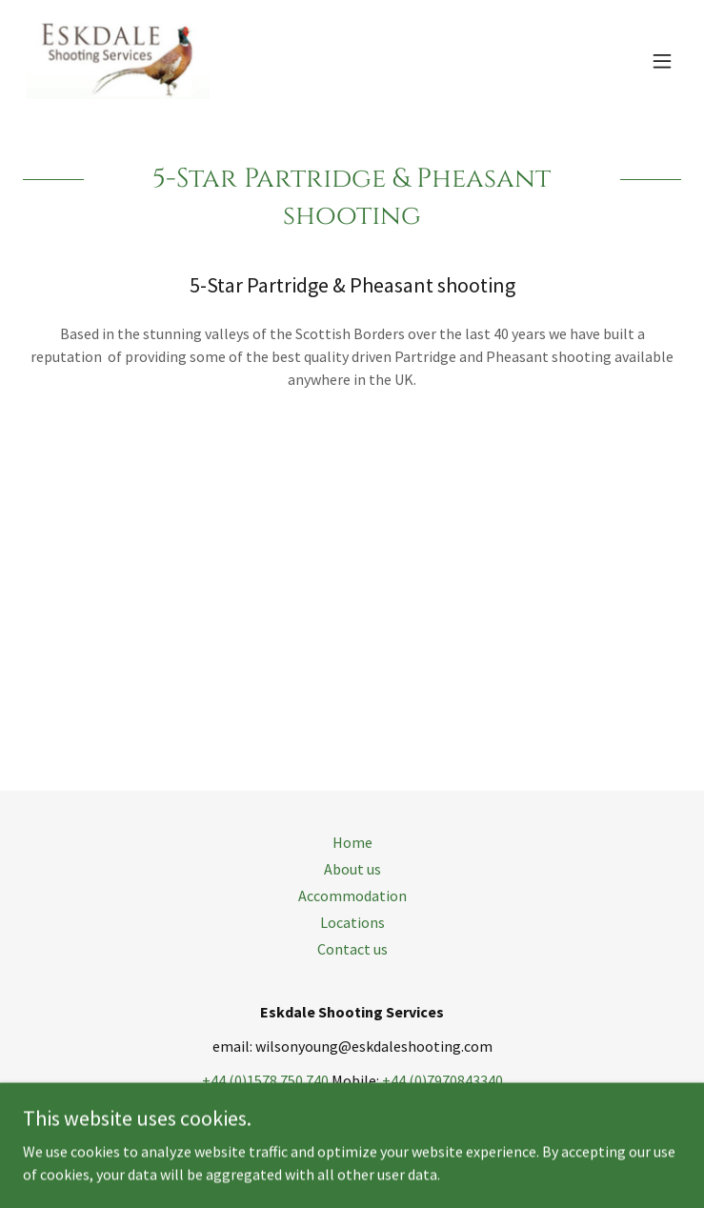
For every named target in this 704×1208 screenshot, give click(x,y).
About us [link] (352, 868)
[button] (662, 61)
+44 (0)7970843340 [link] (442, 1080)
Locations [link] (352, 922)
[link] (116, 61)
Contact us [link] (352, 948)
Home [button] (352, 842)
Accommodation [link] (352, 895)
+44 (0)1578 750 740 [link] (265, 1080)
